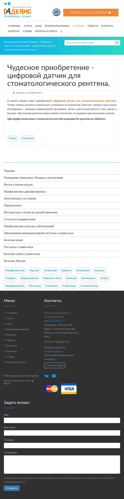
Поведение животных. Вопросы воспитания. (33, 177)
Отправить (12, 488)
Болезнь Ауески (14, 261)
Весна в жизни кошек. (18, 184)
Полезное (78, 26)
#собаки (10, 278)
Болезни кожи (13, 240)
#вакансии (82, 270)
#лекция (71, 278)
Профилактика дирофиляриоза (25, 191)
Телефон (9, 440)
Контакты (107, 26)
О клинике (14, 26)
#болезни (35, 285)
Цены (38, 26)
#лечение (28, 138)
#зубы (13, 138)
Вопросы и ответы (46, 31)
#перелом (50, 270)
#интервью (88, 278)
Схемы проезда (54, 365)
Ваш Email (9, 427)
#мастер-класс (52, 278)
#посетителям (89, 285)
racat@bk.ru (50, 359)
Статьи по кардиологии (19, 219)
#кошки (99, 270)
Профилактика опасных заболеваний (29, 226)
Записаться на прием (91, 13)
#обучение (69, 285)
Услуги (28, 26)
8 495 (54, 321)
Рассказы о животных (18, 247)
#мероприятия (29, 278)
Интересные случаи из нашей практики (30, 212)
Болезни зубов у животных (22, 254)
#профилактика (14, 270)
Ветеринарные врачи (57, 26)
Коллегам (14, 31)
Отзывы (27, 31)
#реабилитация (14, 285)
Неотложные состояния (20, 198)
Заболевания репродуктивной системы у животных (38, 233)
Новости (93, 26)
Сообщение (10, 452)
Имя (6, 415)
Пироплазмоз (13, 205)
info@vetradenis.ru (54, 351)
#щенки (34, 270)
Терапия (9, 171)
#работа (66, 270)
